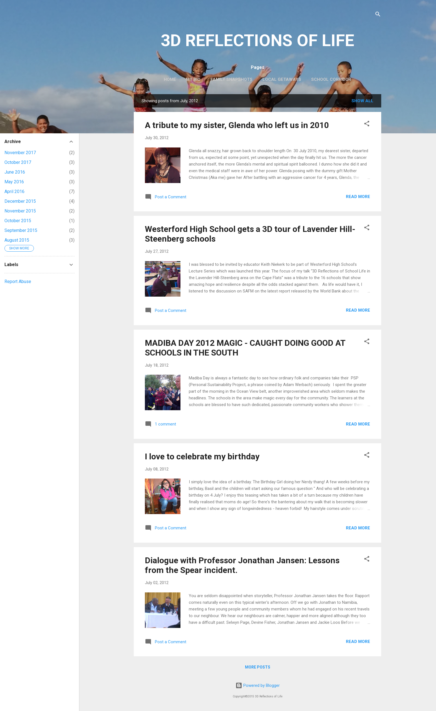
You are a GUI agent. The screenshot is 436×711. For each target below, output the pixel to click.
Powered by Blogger (258, 685)
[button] (366, 124)
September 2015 (20, 230)
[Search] (378, 15)
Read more (358, 196)
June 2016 (14, 172)
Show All (362, 100)
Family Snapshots (231, 79)
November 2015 (20, 211)
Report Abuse (17, 281)
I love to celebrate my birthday (202, 456)
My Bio (193, 79)
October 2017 (17, 162)
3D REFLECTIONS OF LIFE (257, 40)
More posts (257, 667)
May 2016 (14, 181)
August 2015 (16, 240)
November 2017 (20, 152)
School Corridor (331, 79)
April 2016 (14, 191)
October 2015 (17, 220)
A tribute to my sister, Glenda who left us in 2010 (237, 125)
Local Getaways (281, 79)
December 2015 (20, 201)
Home (170, 79)
